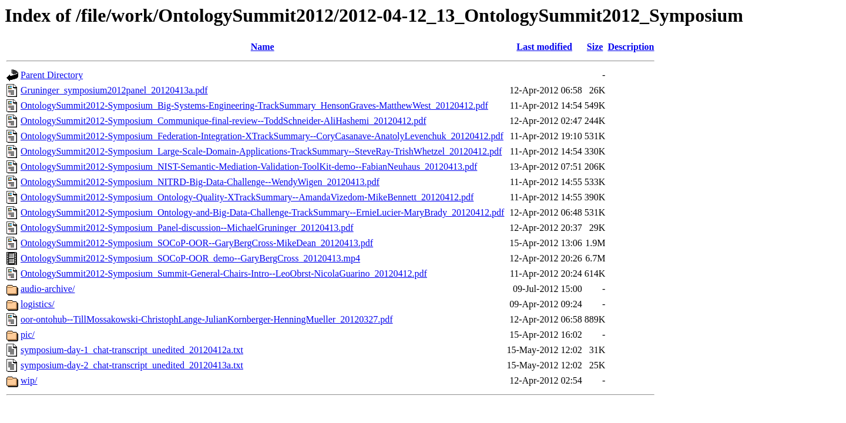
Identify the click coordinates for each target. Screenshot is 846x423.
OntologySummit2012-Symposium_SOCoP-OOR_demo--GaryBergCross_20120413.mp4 (190, 258)
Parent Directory (52, 75)
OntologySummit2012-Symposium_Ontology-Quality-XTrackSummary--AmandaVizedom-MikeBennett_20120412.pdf (247, 197)
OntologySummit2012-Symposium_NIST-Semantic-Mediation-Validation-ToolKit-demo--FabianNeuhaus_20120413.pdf (249, 167)
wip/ (29, 380)
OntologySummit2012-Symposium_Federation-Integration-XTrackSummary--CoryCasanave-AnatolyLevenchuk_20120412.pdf (262, 136)
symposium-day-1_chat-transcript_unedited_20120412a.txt (132, 350)
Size (595, 47)
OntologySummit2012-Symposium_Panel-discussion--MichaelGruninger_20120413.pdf (187, 228)
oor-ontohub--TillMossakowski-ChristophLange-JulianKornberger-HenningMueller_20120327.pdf (207, 319)
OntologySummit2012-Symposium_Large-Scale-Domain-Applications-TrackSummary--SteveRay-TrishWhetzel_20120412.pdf (261, 151)
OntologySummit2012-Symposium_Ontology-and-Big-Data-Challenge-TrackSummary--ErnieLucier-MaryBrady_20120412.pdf (262, 212)
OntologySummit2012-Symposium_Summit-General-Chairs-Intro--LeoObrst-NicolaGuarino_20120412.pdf (224, 273)
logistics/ (38, 304)
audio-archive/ (48, 289)
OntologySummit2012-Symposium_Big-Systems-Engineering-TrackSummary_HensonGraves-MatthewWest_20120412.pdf (254, 105)
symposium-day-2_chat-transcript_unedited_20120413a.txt (132, 365)
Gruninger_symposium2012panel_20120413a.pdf (114, 90)
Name (262, 47)
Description (630, 47)
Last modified (544, 47)
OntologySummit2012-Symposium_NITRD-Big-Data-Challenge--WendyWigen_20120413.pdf (200, 182)
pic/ (28, 335)
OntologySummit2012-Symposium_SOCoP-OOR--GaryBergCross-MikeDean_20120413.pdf (197, 243)
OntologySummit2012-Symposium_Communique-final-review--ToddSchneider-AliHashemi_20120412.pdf (223, 121)
